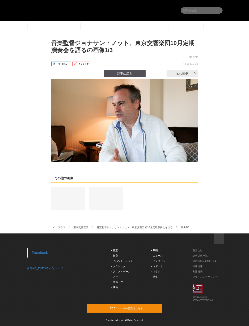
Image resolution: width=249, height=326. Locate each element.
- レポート (157, 266)
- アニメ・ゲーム (120, 271)
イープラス (59, 227)
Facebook (40, 253)
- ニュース (157, 255)
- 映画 (114, 287)
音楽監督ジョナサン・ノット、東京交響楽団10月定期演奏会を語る (134, 227)
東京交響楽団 (81, 227)
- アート (115, 276)
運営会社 (198, 250)
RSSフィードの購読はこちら (132, 308)
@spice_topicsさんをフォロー (46, 268)
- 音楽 (114, 250)
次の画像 (186, 73)
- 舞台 (114, 255)
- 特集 (154, 276)
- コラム (155, 271)
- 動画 (154, 250)
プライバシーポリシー (205, 276)
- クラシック (118, 266)
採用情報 (198, 266)
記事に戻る (124, 73)
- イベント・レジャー (123, 261)
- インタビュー (159, 261)
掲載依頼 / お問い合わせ (206, 261)
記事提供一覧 (200, 255)
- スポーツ (117, 282)
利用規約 (198, 271)
